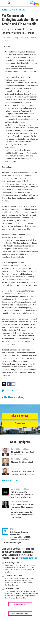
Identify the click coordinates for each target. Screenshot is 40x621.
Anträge (22, 10)
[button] (4, 384)
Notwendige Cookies (13, 564)
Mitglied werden (19, 415)
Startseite (5, 10)
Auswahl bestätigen (20, 606)
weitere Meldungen (11, 480)
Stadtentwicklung (14, 397)
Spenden (20, 423)
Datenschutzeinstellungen (12, 544)
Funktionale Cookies (13, 577)
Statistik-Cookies (12, 590)
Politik (14, 10)
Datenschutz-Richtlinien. (28, 559)
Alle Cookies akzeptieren (20, 615)
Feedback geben (12, 390)
